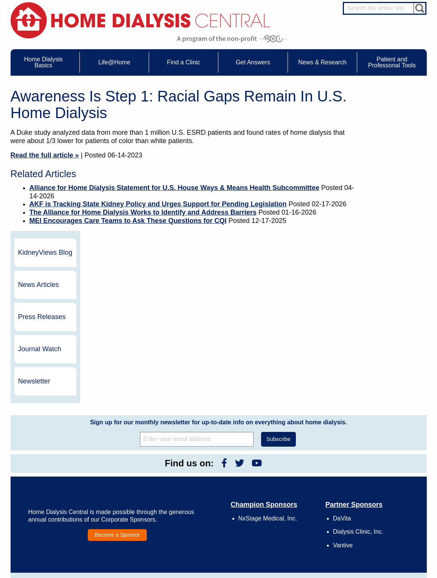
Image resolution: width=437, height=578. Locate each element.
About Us (276, 455)
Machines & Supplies (51, 493)
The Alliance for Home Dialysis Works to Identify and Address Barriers (143, 212)
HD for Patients (381, 523)
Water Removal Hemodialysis (60, 472)
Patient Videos (126, 500)
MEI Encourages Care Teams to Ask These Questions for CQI (128, 220)
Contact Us (286, 465)
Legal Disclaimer (292, 486)
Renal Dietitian (381, 491)
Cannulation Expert (385, 471)
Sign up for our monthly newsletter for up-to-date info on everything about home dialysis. (218, 279)
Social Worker (380, 499)
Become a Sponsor (117, 392)
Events (201, 465)
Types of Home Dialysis (54, 486)
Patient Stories (127, 493)
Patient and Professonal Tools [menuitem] (392, 62)
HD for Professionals (387, 530)
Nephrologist (379, 477)
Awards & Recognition (297, 472)
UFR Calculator (45, 465)
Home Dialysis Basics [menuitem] (43, 62)
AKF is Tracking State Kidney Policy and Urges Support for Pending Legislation (158, 204)
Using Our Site (290, 500)
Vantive (343, 402)
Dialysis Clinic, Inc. (358, 389)
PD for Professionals (386, 544)
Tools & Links (43, 514)
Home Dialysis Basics (49, 455)
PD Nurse (376, 485)
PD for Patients (381, 537)
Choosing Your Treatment (137, 472)
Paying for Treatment (51, 507)
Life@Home (117, 455)
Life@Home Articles (132, 486)
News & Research (207, 455)
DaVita (342, 375)
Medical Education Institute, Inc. (241, 574)
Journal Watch (386, 206)
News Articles (385, 141)
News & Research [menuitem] (322, 62)
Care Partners (126, 465)
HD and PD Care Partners (383, 513)
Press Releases (388, 174)
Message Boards (369, 455)
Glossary (284, 521)
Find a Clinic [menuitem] (183, 62)
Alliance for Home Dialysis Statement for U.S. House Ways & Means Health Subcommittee (175, 188)
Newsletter (381, 238)
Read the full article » (45, 155)
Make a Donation (292, 493)
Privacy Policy (289, 514)
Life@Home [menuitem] (114, 62)
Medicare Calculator (50, 500)
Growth (282, 479)
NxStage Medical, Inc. (267, 375)
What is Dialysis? (47, 479)
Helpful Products (128, 507)
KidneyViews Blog (384, 109)
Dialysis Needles (129, 479)
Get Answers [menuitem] (253, 62)
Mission (283, 507)
